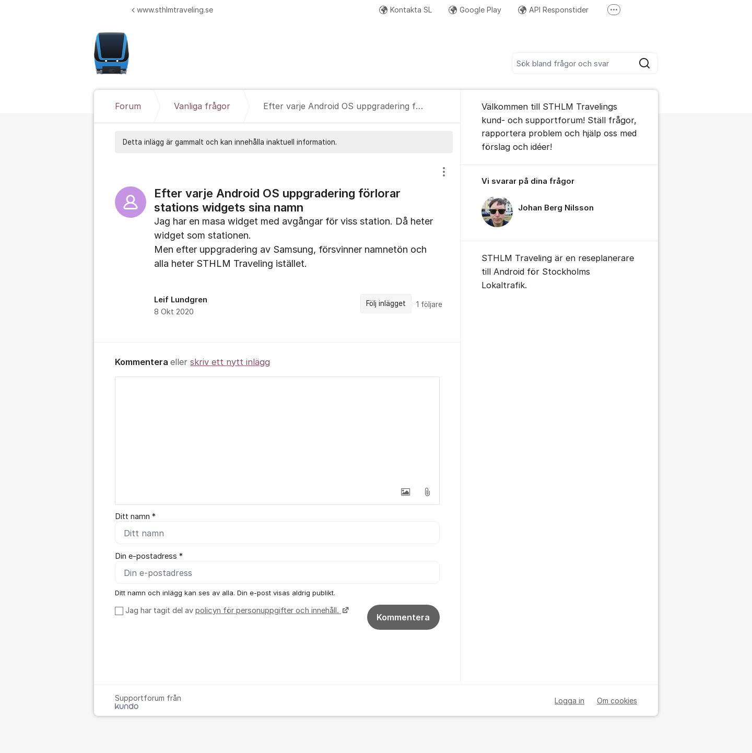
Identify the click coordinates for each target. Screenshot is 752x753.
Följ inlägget (386, 303)
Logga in (569, 701)
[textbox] (277, 429)
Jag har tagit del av (235, 611)
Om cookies (617, 701)
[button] (405, 491)
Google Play (475, 9)
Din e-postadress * (149, 556)
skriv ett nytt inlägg (230, 362)
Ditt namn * (135, 516)
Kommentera (403, 618)
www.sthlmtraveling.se (172, 9)
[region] (277, 247)
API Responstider (553, 9)
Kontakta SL (405, 9)
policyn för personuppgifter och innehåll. (268, 611)
